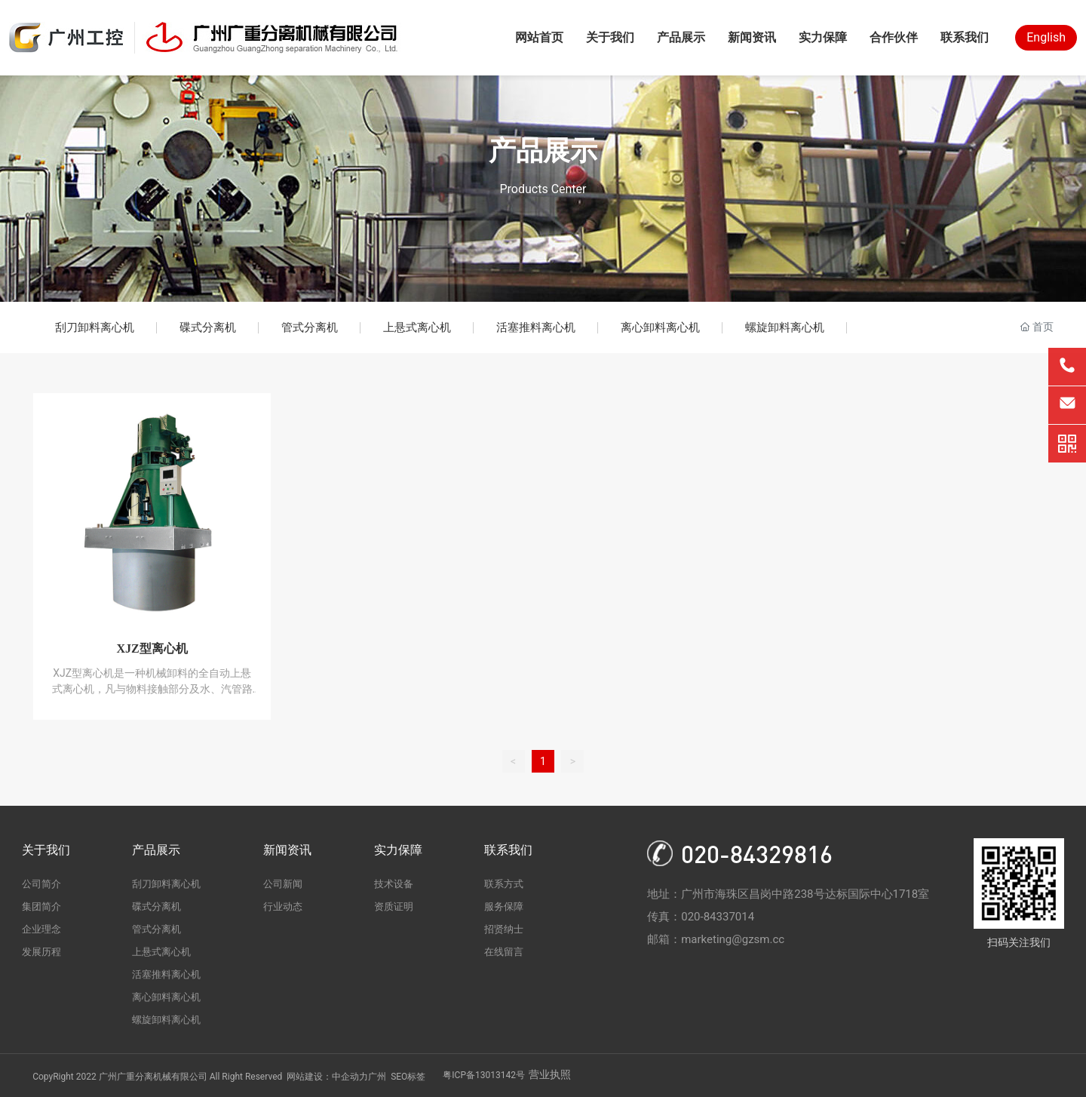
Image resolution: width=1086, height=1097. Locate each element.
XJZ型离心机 (151, 648)
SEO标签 (408, 1076)
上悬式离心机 (417, 327)
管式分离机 (309, 327)
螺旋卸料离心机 (784, 327)
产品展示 (543, 151)
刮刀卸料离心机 (94, 327)
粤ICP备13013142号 (484, 1075)
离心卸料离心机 (660, 327)
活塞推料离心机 (535, 327)
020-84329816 (757, 853)
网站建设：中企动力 (327, 1076)
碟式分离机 (207, 327)
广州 (377, 1076)
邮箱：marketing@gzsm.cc (715, 939)
